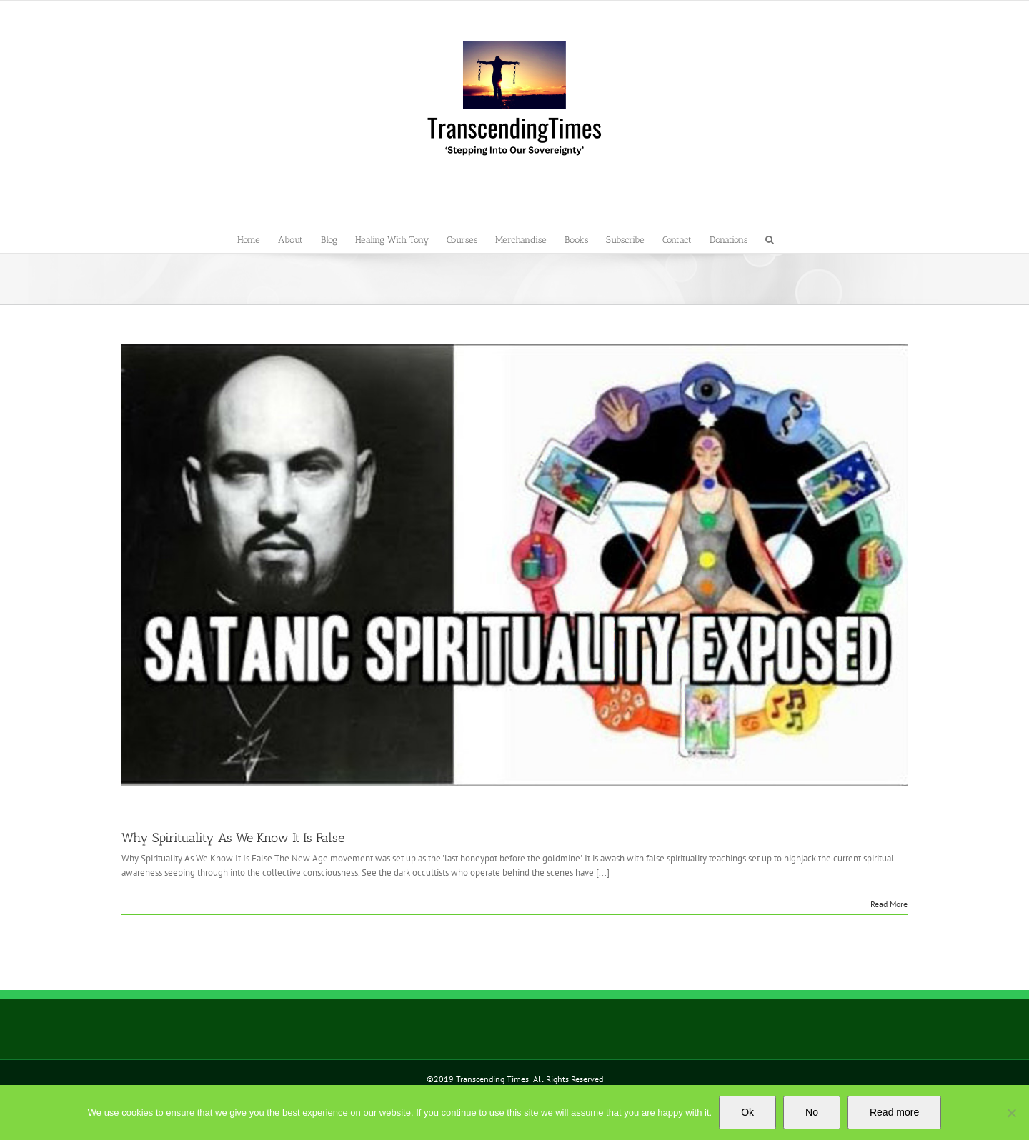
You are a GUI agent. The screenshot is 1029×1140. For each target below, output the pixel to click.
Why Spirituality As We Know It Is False (232, 838)
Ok (747, 1112)
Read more (894, 1112)
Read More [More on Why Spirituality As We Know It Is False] (889, 904)
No (811, 1112)
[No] (1011, 1113)
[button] (769, 238)
